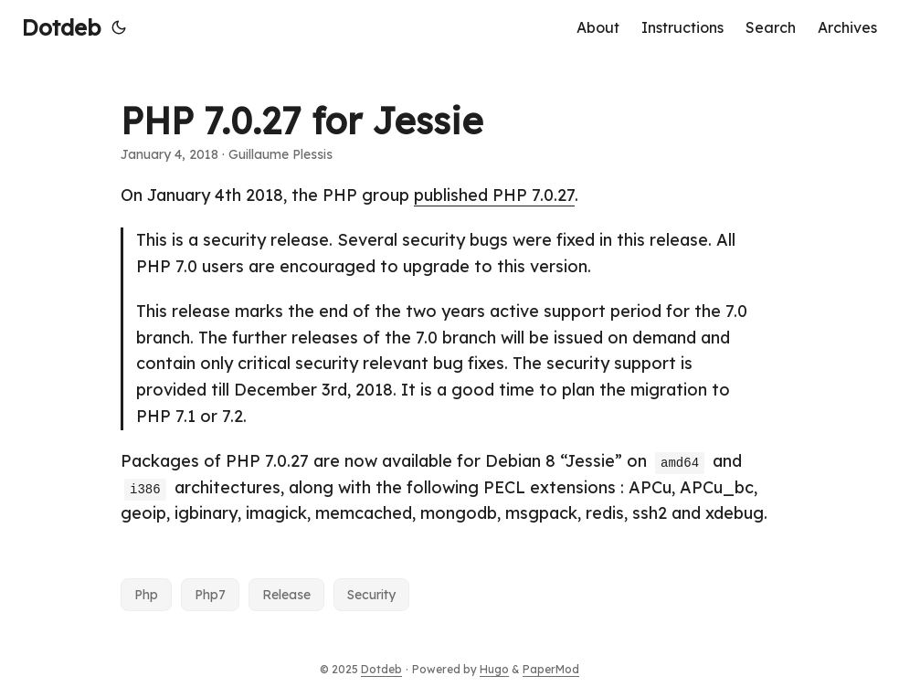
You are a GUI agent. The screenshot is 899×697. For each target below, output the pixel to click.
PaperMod (551, 669)
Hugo (494, 669)
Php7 (210, 594)
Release (286, 594)
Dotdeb (61, 27)
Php (146, 594)
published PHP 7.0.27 (494, 195)
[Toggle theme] (119, 27)
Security (371, 594)
